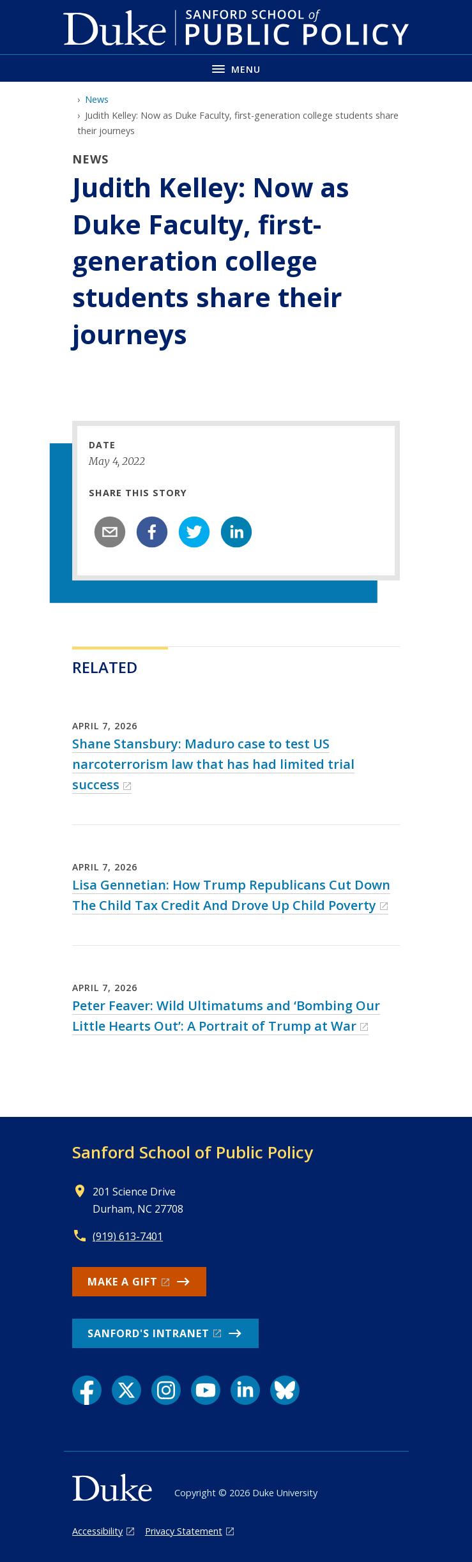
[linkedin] (236, 532)
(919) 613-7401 (128, 1236)
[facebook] (152, 532)
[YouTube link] (205, 1390)
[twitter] (194, 532)
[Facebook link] (87, 1390)
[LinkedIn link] (245, 1390)
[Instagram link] (166, 1390)
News (97, 99)
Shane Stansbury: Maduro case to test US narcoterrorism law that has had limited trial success (213, 764)
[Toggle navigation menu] (236, 68)
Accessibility (97, 1531)
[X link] (126, 1390)
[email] (110, 532)
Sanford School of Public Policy (192, 1152)
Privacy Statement (183, 1531)
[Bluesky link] (285, 1390)
